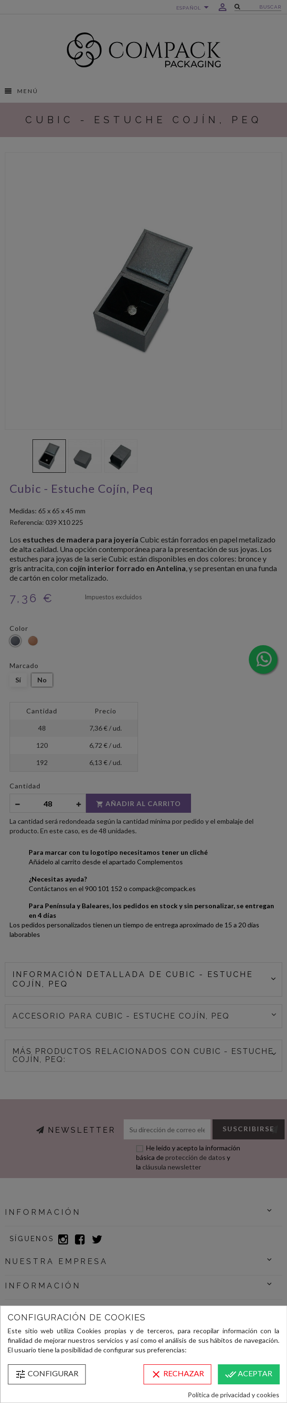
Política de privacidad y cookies (233, 1395)
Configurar (46, 1374)
